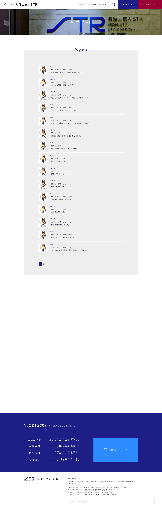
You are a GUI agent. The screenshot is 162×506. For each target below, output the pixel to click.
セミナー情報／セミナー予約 (150, 4)
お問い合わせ (128, 4)
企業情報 (92, 4)
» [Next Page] (47, 264)
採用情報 (102, 4)
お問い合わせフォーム (116, 449)
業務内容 (82, 4)
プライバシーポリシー (8, 501)
